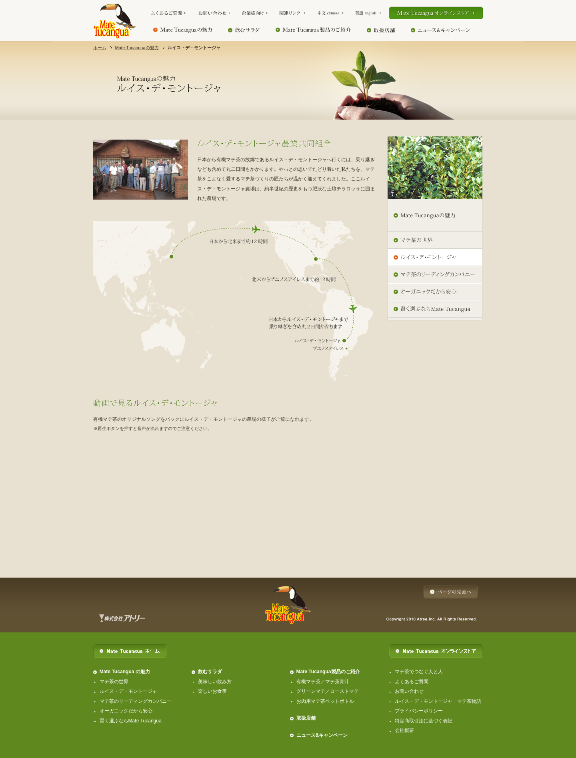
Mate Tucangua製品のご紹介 (328, 671)
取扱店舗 (306, 718)
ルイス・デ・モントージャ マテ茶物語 (438, 701)
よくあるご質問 (411, 681)
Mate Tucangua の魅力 (125, 671)
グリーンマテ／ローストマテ (327, 691)
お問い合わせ (409, 691)
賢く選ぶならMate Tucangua (131, 721)
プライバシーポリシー (419, 711)
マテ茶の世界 (114, 681)
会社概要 (404, 730)
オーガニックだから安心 (126, 711)
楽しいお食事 (212, 691)
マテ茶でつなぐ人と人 (419, 671)
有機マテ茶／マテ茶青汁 (322, 681)
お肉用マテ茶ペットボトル (325, 701)
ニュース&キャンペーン (322, 735)
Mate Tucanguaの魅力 (137, 47)
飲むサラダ (210, 671)
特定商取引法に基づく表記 (423, 721)
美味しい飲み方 (215, 681)
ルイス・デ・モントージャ (128, 691)
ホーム (99, 47)
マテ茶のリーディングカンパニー (136, 701)
